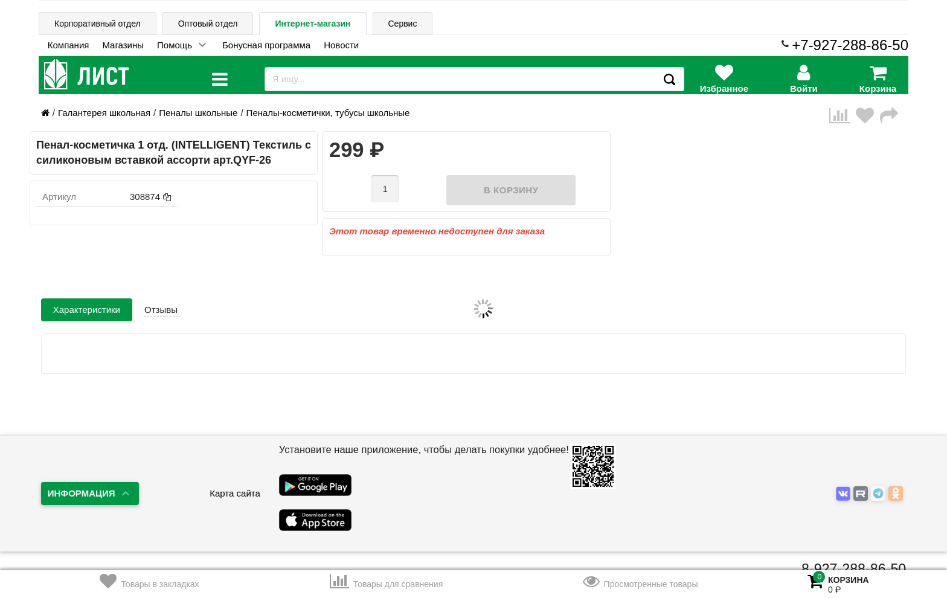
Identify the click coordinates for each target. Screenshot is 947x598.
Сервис (402, 23)
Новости (341, 45)
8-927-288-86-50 (853, 569)
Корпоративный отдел (97, 23)
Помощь (174, 45)
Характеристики (86, 309)
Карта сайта (235, 493)
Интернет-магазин (312, 23)
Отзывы (161, 309)
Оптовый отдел (208, 23)
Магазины (123, 45)
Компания (68, 45)
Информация (81, 493)
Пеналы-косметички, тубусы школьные (328, 113)
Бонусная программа (266, 45)
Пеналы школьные (198, 113)
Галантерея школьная (104, 113)
